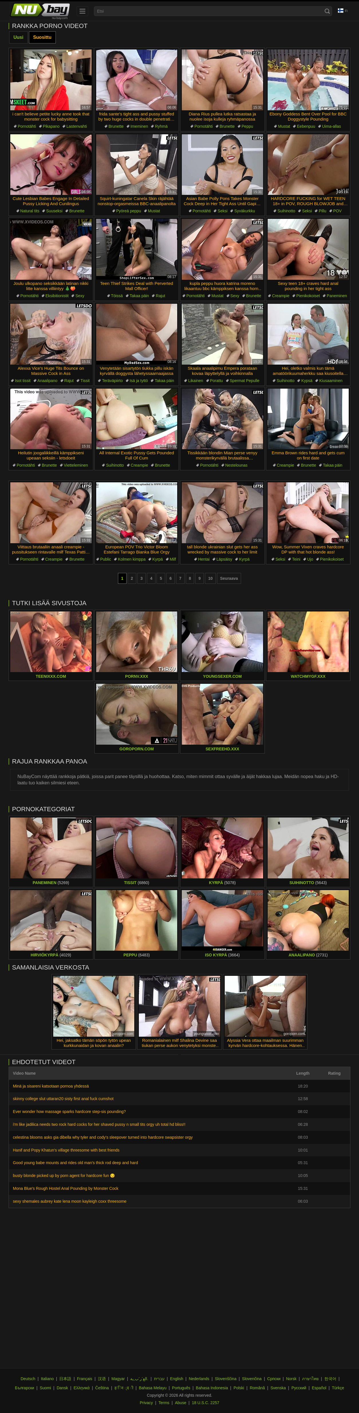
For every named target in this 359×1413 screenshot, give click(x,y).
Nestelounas (236, 465)
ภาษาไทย (310, 1378)
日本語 (65, 1378)
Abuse (180, 1402)
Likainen (195, 380)
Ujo (310, 559)
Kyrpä (157, 559)
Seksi (222, 211)
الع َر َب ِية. (139, 1378)
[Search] (327, 11)
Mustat (284, 126)
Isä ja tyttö (139, 380)
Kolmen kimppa (132, 559)
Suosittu (42, 37)
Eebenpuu (306, 126)
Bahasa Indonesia (212, 1388)
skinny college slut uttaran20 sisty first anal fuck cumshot (63, 1098)
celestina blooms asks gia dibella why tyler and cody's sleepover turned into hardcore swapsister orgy (103, 1137)
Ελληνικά (82, 1388)
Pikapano (51, 126)
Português (181, 1388)
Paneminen (337, 295)
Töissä (117, 295)
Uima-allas (331, 126)
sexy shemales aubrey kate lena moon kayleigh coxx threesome (70, 1201)
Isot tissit (22, 380)
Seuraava (229, 578)
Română (257, 1388)
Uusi (18, 37)
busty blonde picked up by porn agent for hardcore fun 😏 (64, 1175)
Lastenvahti (76, 126)
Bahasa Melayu (153, 1388)
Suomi (45, 1388)
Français (84, 1378)
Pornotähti (27, 126)
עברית (159, 1378)
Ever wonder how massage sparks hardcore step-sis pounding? (69, 1111)
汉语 (102, 1378)
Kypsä (306, 380)
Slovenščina (225, 1378)
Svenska (278, 1388)
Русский (298, 1388)
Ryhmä (161, 126)
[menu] (82, 11)
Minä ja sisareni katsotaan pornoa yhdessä (51, 1086)
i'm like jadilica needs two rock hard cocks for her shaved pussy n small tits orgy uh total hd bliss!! (99, 1124)
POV (337, 211)
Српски (273, 1378)
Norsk (291, 1378)
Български (24, 1388)
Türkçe (338, 1388)
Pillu (322, 211)
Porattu (216, 380)
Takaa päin (139, 295)
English (176, 1378)
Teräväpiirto (112, 380)
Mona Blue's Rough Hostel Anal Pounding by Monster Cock (65, 1188)
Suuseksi (54, 211)
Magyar (118, 1378)
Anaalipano (48, 380)
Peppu (247, 126)
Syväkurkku (244, 211)
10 (210, 578)
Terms (163, 1402)
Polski (239, 1388)
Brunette (116, 126)
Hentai (204, 559)
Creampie (280, 295)
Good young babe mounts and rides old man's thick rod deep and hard (75, 1162)
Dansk (62, 1388)
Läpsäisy (224, 559)
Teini (296, 559)
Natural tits (30, 211)
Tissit (85, 380)
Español (319, 1388)
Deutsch (28, 1378)
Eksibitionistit (57, 295)
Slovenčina (252, 1378)
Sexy (79, 295)
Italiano (47, 1378)
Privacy (146, 1402)
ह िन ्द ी (124, 1388)
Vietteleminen (76, 465)
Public (105, 559)
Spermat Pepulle (245, 380)
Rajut (160, 295)
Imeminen (139, 126)
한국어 (330, 1378)
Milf (173, 559)
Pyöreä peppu (128, 211)
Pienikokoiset (308, 295)
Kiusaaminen (330, 380)
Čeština (102, 1388)
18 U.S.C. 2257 (205, 1402)
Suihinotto (286, 211)
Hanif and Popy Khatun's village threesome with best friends (66, 1150)
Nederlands (199, 1378)
